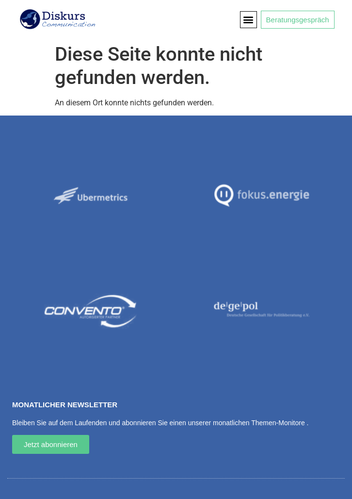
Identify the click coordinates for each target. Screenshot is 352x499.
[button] (248, 19)
